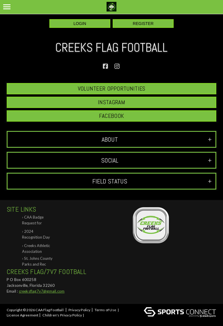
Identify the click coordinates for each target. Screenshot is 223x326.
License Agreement (22, 315)
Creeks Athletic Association (36, 248)
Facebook (111, 116)
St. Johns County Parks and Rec (37, 261)
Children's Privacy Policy (62, 315)
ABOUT (157, 139)
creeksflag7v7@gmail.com (42, 291)
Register (143, 23)
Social (156, 160)
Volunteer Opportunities (111, 88)
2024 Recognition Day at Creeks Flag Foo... (36, 235)
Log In (12, 320)
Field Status (152, 181)
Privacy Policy (80, 310)
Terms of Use (105, 310)
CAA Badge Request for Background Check (33, 221)
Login (79, 23)
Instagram (111, 102)
